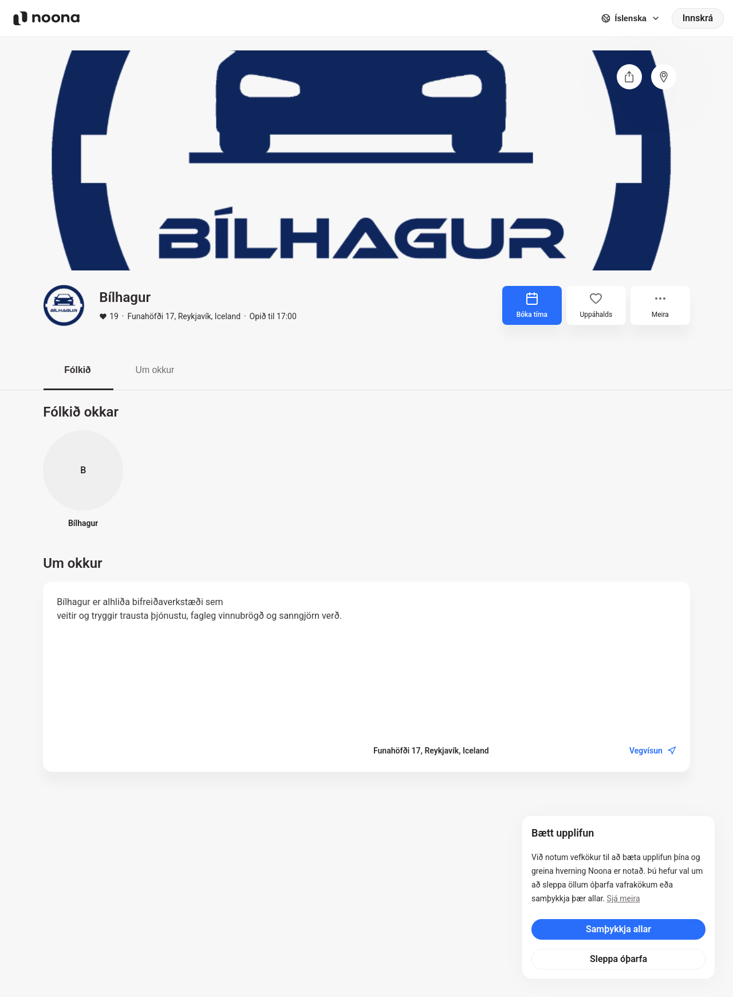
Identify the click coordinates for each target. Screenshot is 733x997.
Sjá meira (623, 898)
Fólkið (78, 370)
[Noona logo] (46, 18)
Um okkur (157, 370)
